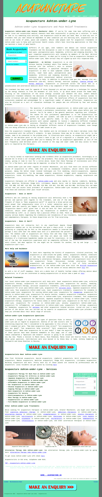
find (11, 358)
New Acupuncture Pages (16, 481)
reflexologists (28, 421)
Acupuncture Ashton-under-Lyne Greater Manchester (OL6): (29, 31)
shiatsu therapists (86, 414)
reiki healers (88, 416)
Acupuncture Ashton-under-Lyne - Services (31, 369)
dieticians (57, 416)
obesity (8, 294)
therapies (78, 421)
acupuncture (86, 38)
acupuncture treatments (84, 40)
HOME (68, 16)
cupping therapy (86, 81)
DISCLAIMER (92, 16)
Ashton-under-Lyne (45, 181)
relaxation (38, 102)
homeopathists (88, 418)
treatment (9, 38)
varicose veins (65, 288)
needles (65, 64)
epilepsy (36, 307)
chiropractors (56, 418)
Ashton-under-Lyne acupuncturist (28, 281)
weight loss (37, 296)
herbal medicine (36, 84)
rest (30, 161)
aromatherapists (49, 414)
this (83, 268)
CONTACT (85, 16)
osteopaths (26, 418)
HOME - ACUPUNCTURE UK (51, 475)
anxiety (84, 283)
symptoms (53, 121)
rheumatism (77, 292)
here (55, 365)
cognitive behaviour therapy (22, 412)
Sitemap (6, 481)
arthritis (43, 283)
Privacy (96, 481)
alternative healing (13, 414)
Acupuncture (57, 62)
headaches (12, 307)
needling (92, 283)
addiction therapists (67, 412)
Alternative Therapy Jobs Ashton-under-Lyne (28, 452)
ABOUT (79, 16)
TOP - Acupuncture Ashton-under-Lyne (20, 463)
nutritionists (27, 416)
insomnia (90, 290)
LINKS (73, 16)
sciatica (35, 303)
